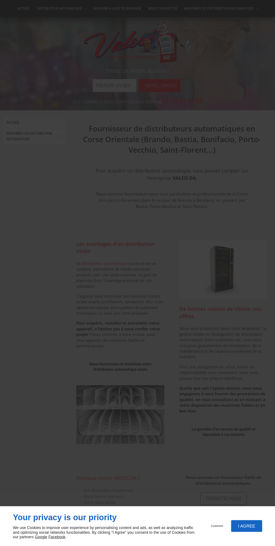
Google (41, 537)
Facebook (56, 537)
